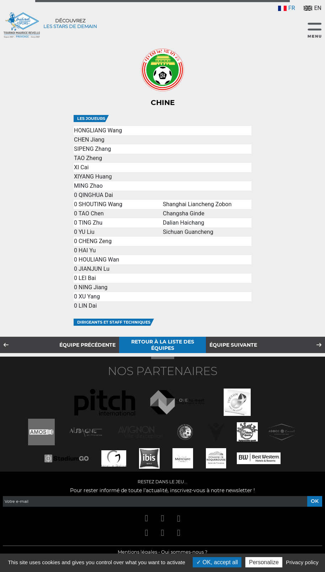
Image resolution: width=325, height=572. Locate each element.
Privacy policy (302, 562)
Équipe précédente (87, 345)
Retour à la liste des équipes (162, 345)
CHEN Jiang (89, 139)
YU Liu (87, 232)
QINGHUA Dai (96, 195)
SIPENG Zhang (92, 148)
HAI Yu (87, 250)
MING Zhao (88, 185)
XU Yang (89, 296)
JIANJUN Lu (94, 268)
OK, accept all (217, 562)
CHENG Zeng (95, 241)
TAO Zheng (88, 158)
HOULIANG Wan (99, 259)
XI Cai (81, 167)
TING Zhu (90, 222)
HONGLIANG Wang (98, 130)
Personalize (264, 562)
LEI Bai (87, 278)
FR (286, 8)
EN (312, 8)
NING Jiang (93, 287)
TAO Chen (91, 213)
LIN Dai (88, 305)
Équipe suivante (233, 345)
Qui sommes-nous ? (184, 552)
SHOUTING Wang (100, 204)
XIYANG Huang (93, 176)
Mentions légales (137, 552)
